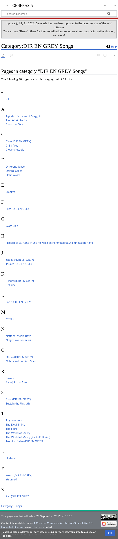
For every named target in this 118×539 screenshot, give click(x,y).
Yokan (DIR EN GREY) (19, 475)
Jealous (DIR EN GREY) (20, 259)
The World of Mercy (18, 433)
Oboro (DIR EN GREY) (19, 357)
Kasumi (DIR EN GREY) (20, 280)
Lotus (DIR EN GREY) (19, 302)
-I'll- (8, 99)
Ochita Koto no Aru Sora (21, 361)
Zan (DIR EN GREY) (18, 496)
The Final (11, 428)
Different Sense (15, 166)
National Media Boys (18, 335)
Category (6, 506)
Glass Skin (12, 225)
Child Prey (12, 145)
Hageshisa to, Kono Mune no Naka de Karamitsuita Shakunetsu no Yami (49, 242)
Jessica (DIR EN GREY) (19, 263)
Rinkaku (10, 378)
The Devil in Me (15, 424)
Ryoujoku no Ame (16, 382)
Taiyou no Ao (13, 420)
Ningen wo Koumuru (18, 340)
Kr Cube (11, 285)
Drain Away (13, 175)
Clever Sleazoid (15, 149)
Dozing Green (14, 170)
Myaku (10, 319)
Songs (18, 506)
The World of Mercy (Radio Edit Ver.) (28, 437)
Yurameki (11, 479)
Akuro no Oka (14, 124)
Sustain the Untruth (18, 403)
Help (114, 46)
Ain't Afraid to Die (17, 120)
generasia (22, 5)
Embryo (10, 191)
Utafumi (11, 458)
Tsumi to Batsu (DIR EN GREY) (24, 441)
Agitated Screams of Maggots (23, 116)
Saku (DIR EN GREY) (18, 399)
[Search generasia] (59, 13)
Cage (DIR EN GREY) (18, 141)
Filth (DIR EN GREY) (18, 208)
